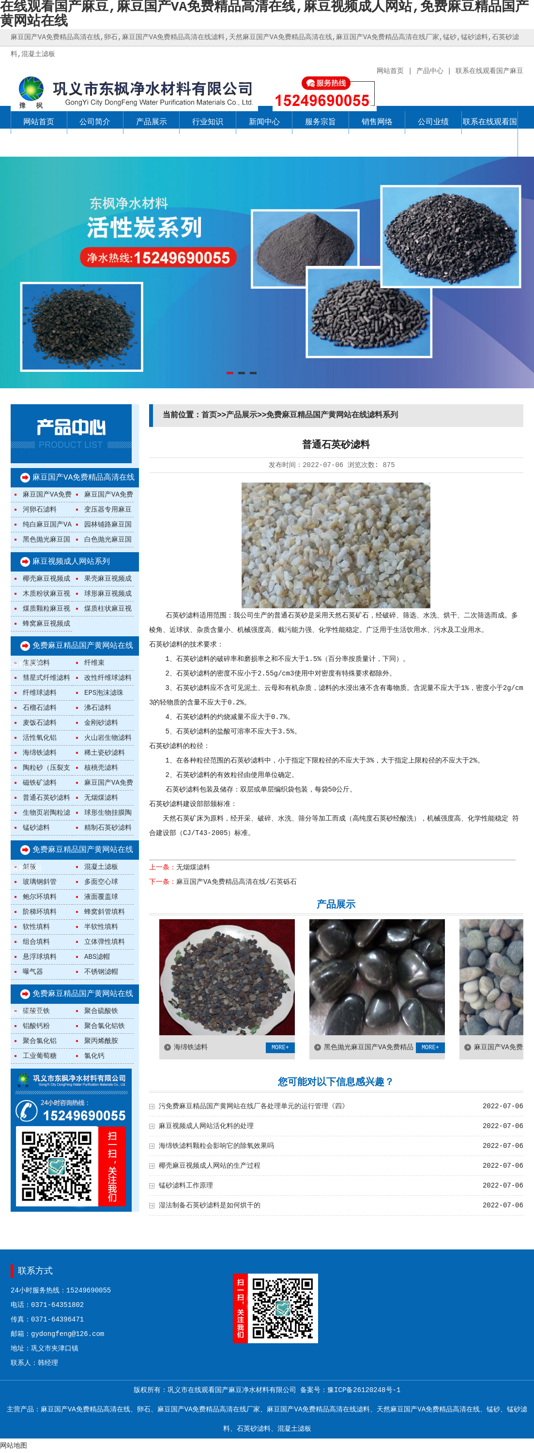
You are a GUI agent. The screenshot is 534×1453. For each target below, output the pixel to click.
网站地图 (13, 1446)
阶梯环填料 (40, 912)
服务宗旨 (320, 122)
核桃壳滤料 (101, 768)
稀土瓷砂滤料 (104, 753)
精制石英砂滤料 (108, 828)
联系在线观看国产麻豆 (490, 133)
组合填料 (36, 942)
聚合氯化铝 (40, 1041)
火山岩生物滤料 (108, 738)
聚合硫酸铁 (101, 1011)
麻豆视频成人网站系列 (71, 562)
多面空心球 (101, 882)
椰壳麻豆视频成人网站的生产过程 (209, 1166)
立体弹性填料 (104, 942)
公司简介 (94, 122)
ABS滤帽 (97, 957)
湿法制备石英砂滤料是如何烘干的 (209, 1205)
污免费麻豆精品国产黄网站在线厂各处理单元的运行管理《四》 (254, 1106)
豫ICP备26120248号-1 (363, 1390)
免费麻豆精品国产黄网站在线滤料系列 (332, 415)
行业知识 (207, 122)
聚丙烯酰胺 (101, 1041)
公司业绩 (433, 122)
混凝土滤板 (101, 867)
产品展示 (151, 122)
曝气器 (33, 972)
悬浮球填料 (40, 957)
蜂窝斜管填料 (104, 912)
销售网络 (377, 122)
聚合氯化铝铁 (104, 1026)
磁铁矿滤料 (40, 783)
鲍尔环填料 (40, 897)
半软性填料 (101, 927)
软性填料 (36, 927)
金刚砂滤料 (101, 723)
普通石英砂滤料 (46, 798)
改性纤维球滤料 (108, 678)
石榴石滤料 (40, 708)
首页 (209, 415)
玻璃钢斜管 (40, 882)
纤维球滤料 (40, 693)
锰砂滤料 (36, 828)
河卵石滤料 (40, 510)
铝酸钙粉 (36, 1026)
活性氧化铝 (40, 738)
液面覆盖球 (101, 897)
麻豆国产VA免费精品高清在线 (83, 477)
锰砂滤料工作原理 (186, 1185)
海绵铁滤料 (40, 753)
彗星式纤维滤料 (46, 678)
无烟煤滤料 (101, 798)
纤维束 (94, 663)
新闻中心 (264, 122)
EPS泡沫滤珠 (103, 693)
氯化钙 (94, 1056)
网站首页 (38, 122)
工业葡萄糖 (40, 1056)
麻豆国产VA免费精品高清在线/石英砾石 (236, 882)
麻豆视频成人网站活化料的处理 (206, 1126)
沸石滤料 (97, 708)
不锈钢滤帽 (101, 972)
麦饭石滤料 (40, 723)
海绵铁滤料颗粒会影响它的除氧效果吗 (216, 1146)
